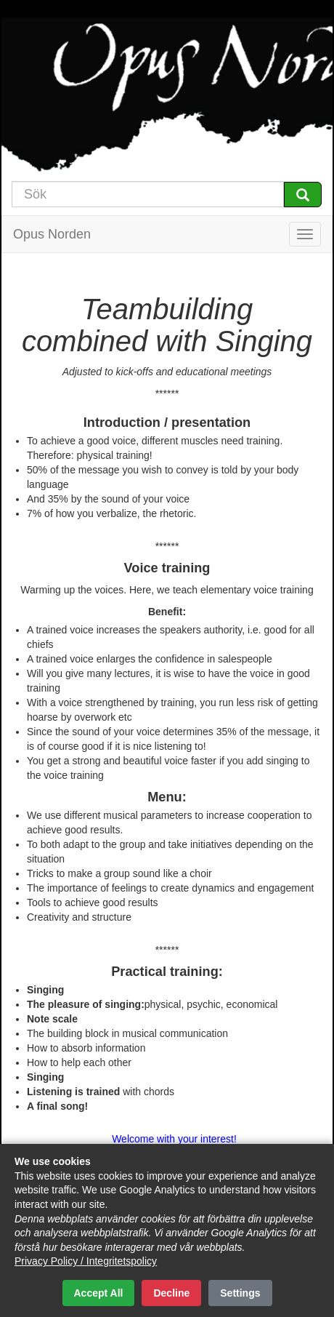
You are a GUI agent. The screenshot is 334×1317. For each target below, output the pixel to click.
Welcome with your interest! (174, 1139)
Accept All (98, 1293)
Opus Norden (52, 234)
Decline (171, 1293)
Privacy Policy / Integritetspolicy (86, 1261)
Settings (240, 1293)
